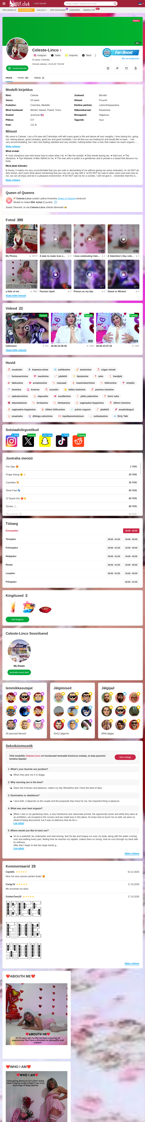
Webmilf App (89, 10)
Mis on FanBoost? (130, 58)
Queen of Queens (67, 198)
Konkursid (75, 10)
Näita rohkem (13, 146)
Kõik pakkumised (58, 10)
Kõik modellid (9, 10)
